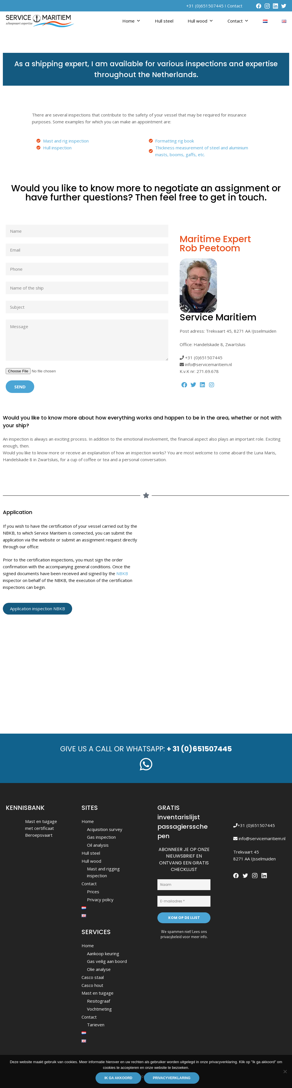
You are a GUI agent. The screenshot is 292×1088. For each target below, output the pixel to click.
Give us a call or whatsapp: (146, 749)
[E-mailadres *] (183, 901)
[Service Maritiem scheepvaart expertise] (146, 669)
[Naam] (183, 884)
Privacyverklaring (171, 1078)
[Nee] (285, 1071)
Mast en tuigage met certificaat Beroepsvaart (41, 828)
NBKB (122, 573)
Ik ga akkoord (118, 1078)
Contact (234, 6)
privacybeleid (171, 937)
